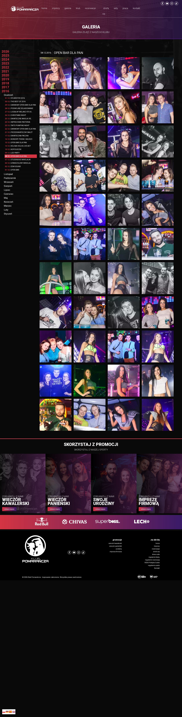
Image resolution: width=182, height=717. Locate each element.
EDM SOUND (13, 166)
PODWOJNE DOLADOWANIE (19, 108)
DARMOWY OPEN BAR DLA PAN (20, 105)
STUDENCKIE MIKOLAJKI (18, 160)
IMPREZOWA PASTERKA (17, 122)
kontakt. (137, 8)
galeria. (68, 8)
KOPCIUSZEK (13, 149)
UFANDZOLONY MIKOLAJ (18, 163)
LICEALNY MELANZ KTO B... (18, 112)
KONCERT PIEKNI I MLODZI (18, 139)
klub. (78, 8)
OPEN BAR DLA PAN (16, 142)
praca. (126, 8)
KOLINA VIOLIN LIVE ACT (18, 146)
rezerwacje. (90, 8)
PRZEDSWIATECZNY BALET (19, 132)
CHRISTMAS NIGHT (15, 115)
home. (45, 8)
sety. (116, 8)
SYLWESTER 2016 (15, 98)
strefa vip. (105, 11)
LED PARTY (12, 153)
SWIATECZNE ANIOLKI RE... (18, 119)
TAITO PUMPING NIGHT (17, 125)
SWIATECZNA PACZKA (16, 136)
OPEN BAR (12, 170)
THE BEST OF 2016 (15, 101)
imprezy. (56, 8)
